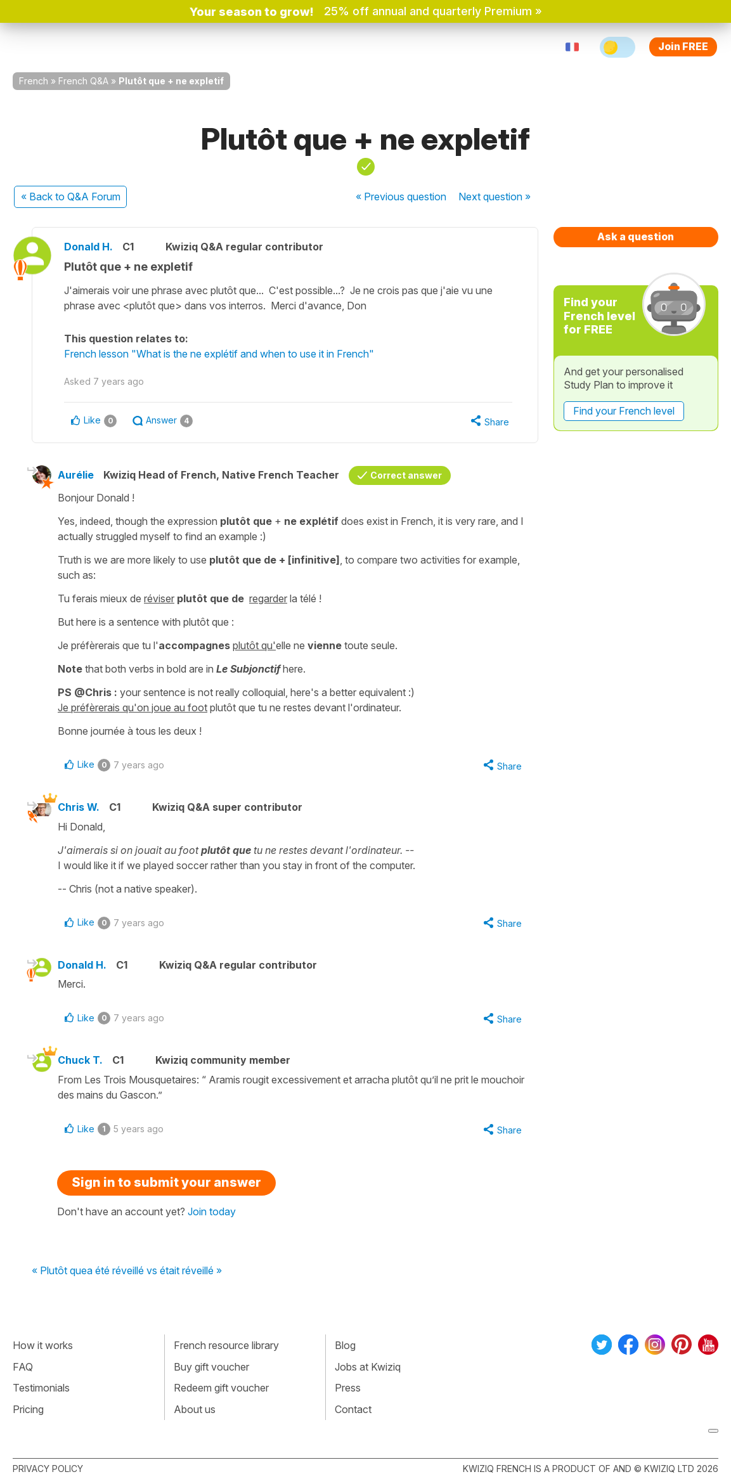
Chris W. (79, 807)
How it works (43, 1345)
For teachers (304, 47)
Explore (235, 47)
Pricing (367, 47)
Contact (353, 1409)
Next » (494, 196)
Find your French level (624, 410)
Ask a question (635, 236)
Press (348, 1387)
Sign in (415, 47)
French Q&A (83, 80)
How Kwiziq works (153, 47)
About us (195, 1409)
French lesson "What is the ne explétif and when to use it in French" (219, 353)
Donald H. (88, 246)
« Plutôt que (59, 1271)
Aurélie (76, 474)
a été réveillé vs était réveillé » (154, 1271)
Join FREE (683, 46)
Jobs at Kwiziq (368, 1366)
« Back (70, 196)
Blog (345, 1345)
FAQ (23, 1366)
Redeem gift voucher (221, 1387)
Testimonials (41, 1387)
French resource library (226, 1345)
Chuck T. (80, 1060)
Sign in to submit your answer (166, 1182)
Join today (212, 1211)
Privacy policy (48, 1468)
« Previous (401, 196)
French (33, 80)
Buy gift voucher (211, 1366)
